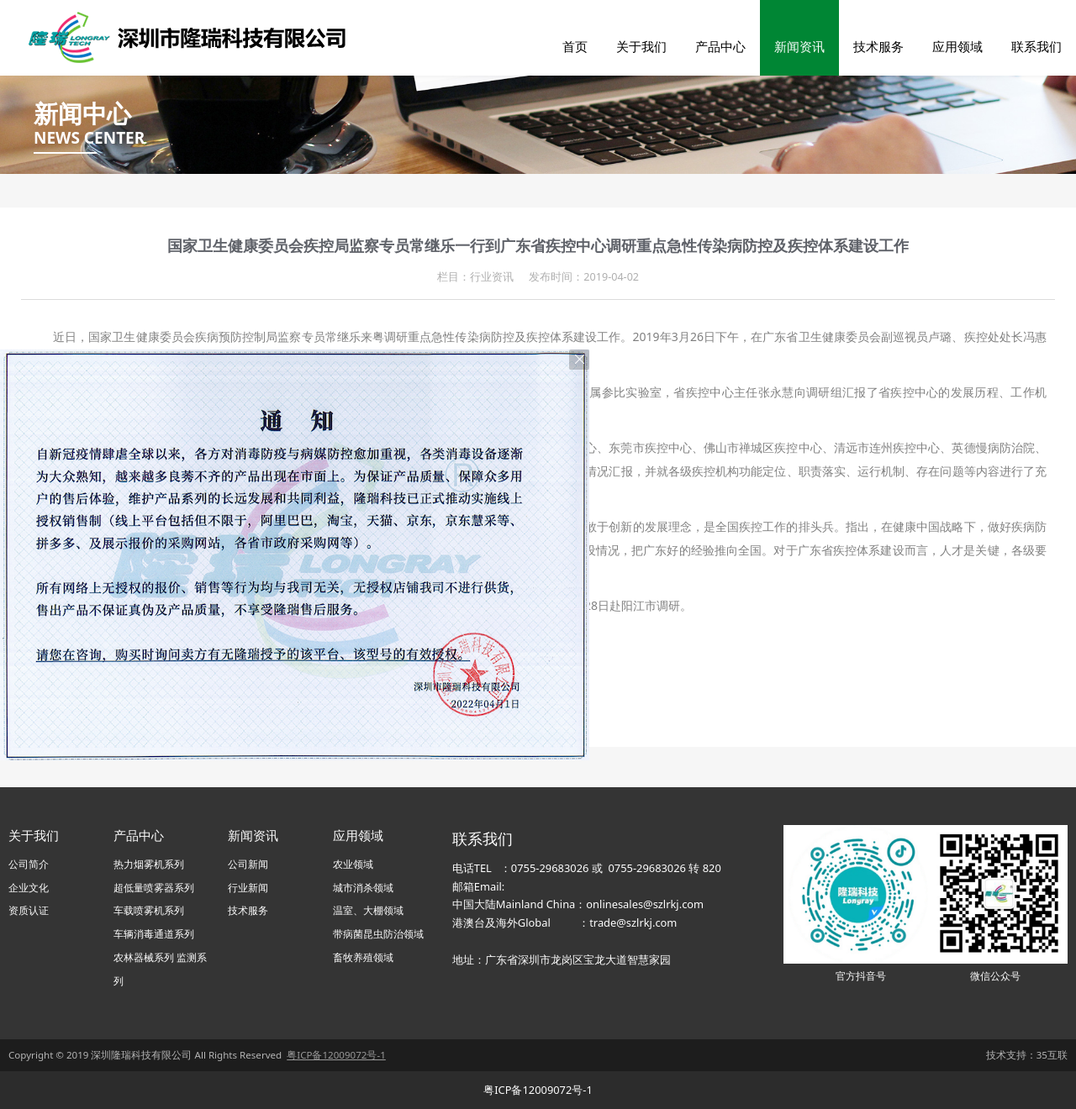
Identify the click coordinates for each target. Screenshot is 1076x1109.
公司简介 (28, 864)
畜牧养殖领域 (363, 957)
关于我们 (641, 46)
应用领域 (957, 46)
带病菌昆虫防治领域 (378, 934)
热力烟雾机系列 (148, 864)
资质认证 (28, 910)
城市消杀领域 (363, 887)
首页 (575, 46)
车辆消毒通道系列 (153, 934)
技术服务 (878, 46)
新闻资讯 (799, 46)
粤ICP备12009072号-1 (538, 1089)
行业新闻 (248, 887)
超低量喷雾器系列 (153, 887)
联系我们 (1036, 46)
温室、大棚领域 (368, 910)
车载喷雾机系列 (148, 910)
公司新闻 (248, 864)
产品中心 (720, 46)
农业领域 (353, 864)
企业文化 (28, 887)
